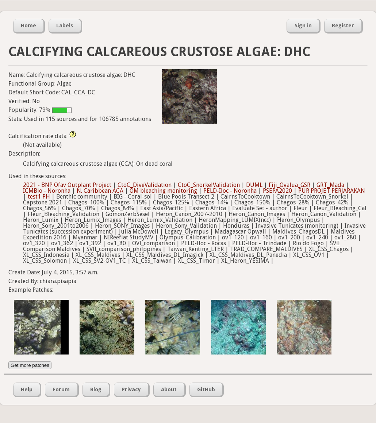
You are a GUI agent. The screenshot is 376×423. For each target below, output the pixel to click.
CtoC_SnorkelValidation (209, 184)
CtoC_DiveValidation (145, 184)
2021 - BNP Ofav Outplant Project (67, 184)
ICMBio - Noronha (46, 190)
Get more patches (30, 365)
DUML (254, 184)
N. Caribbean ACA (100, 190)
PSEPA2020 (277, 190)
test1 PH (39, 196)
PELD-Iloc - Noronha (230, 190)
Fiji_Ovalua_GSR (289, 184)
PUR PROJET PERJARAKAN (331, 190)
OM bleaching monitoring (163, 190)
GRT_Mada (330, 184)
